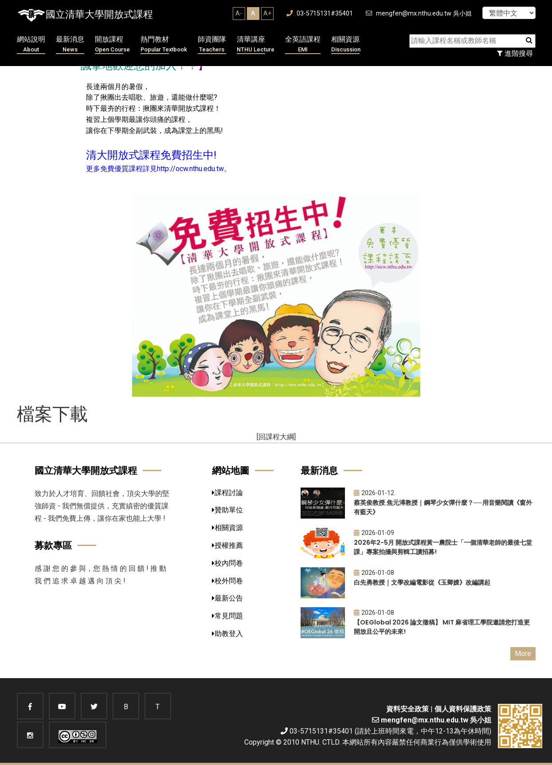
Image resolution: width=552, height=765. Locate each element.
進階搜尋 (515, 53)
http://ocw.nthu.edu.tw (190, 168)
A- (238, 13)
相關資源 (345, 44)
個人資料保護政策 (463, 709)
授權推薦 (227, 545)
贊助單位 (227, 510)
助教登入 (227, 633)
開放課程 (112, 44)
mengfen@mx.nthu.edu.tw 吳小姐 (419, 13)
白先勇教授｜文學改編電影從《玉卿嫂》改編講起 (422, 582)
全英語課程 (303, 44)
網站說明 (31, 44)
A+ (267, 13)
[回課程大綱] (276, 437)
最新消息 (70, 44)
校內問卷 (227, 563)
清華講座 (255, 44)
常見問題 (227, 616)
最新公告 (227, 598)
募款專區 (53, 545)
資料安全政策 (407, 709)
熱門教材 (164, 44)
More (523, 653)
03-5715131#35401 (319, 13)
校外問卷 (227, 581)
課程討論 (227, 492)
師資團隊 (212, 44)
